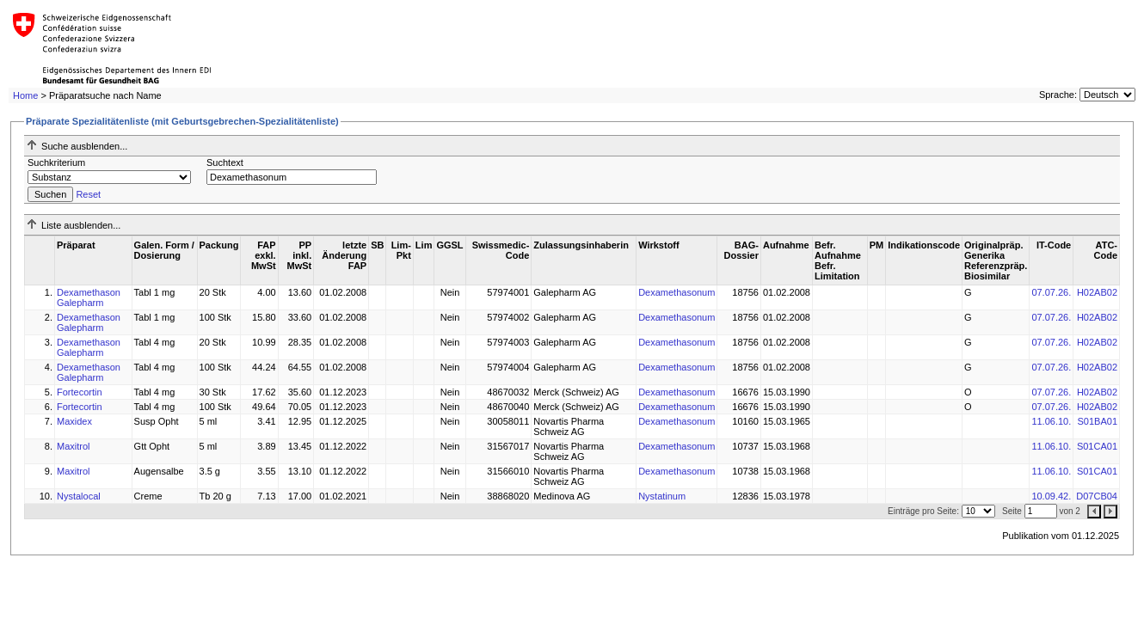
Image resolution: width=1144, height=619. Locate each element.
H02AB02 (1097, 292)
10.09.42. (1051, 496)
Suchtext (224, 162)
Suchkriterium (56, 162)
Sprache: (1058, 94)
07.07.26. (1051, 292)
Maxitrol (73, 446)
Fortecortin (79, 392)
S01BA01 (1097, 421)
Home (25, 95)
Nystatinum (662, 496)
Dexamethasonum (676, 292)
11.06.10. (1051, 421)
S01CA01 (1097, 446)
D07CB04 (1096, 496)
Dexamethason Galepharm (88, 297)
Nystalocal (79, 496)
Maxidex (74, 421)
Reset (88, 194)
